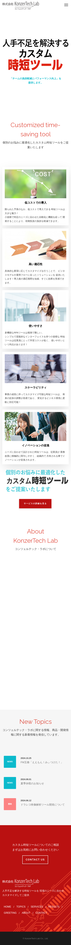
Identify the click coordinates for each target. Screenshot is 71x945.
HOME (7, 906)
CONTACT (41, 913)
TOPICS (20, 906)
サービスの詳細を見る (35, 503)
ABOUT (26, 913)
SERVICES (37, 906)
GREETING (10, 913)
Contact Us (35, 859)
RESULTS (53, 906)
